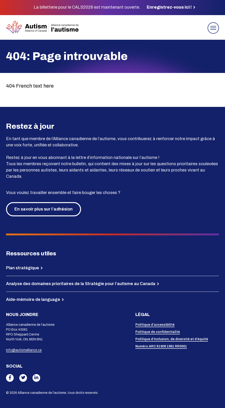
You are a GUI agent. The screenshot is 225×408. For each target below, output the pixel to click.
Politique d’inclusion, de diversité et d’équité (171, 339)
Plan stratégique (22, 268)
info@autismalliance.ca (24, 350)
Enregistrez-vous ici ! (169, 7)
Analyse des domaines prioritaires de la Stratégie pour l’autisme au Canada (80, 283)
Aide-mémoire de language (33, 299)
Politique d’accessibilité (155, 324)
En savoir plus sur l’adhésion (43, 209)
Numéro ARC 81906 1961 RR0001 (161, 346)
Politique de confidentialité (157, 332)
